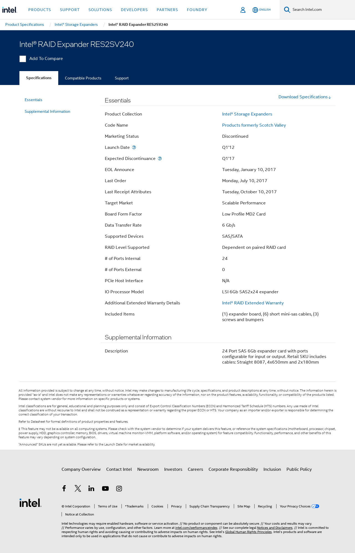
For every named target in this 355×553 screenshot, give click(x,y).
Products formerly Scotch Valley (254, 125)
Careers (195, 469)
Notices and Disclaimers (275, 528)
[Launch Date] (134, 147)
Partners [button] (167, 9)
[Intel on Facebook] (64, 489)
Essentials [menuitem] (33, 99)
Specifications (39, 78)
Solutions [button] (100, 9)
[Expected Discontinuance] (160, 158)
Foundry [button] (197, 9)
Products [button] (39, 9)
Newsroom (148, 469)
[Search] (287, 9)
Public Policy (299, 469)
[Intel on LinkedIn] (91, 489)
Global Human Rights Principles (248, 532)
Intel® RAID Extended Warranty (253, 303)
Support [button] (70, 9)
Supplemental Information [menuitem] (47, 111)
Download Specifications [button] (304, 97)
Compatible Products (83, 78)
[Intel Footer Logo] (30, 502)
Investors (173, 469)
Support (122, 78)
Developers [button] (134, 9)
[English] (261, 9)
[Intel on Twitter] (78, 489)
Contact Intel (119, 469)
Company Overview (81, 469)
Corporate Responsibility (233, 469)
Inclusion (272, 469)
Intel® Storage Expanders (247, 114)
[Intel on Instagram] (119, 489)
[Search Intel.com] (322, 9)
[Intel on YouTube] (105, 489)
